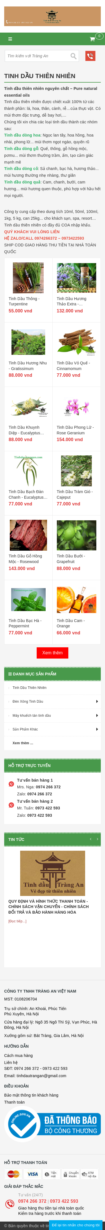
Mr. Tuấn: (25, 808)
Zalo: (21, 794)
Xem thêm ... (23, 743)
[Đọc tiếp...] (17, 921)
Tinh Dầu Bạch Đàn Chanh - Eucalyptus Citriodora (26, 497)
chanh (59, 182)
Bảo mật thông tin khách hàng (31, 1095)
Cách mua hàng (18, 1055)
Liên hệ (11, 1062)
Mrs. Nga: (26, 787)
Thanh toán (14, 1102)
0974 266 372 (48, 787)
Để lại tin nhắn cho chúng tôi (76, 1225)
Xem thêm (52, 652)
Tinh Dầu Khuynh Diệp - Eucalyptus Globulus (24, 433)
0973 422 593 (47, 808)
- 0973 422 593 (53, 1068)
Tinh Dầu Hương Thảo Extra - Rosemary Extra (72, 304)
